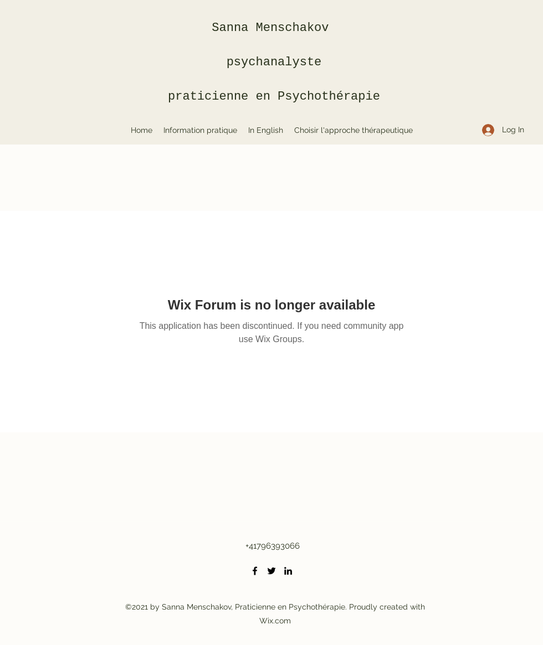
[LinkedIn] (288, 570)
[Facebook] (254, 570)
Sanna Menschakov (274, 28)
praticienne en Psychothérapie (274, 97)
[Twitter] (271, 570)
